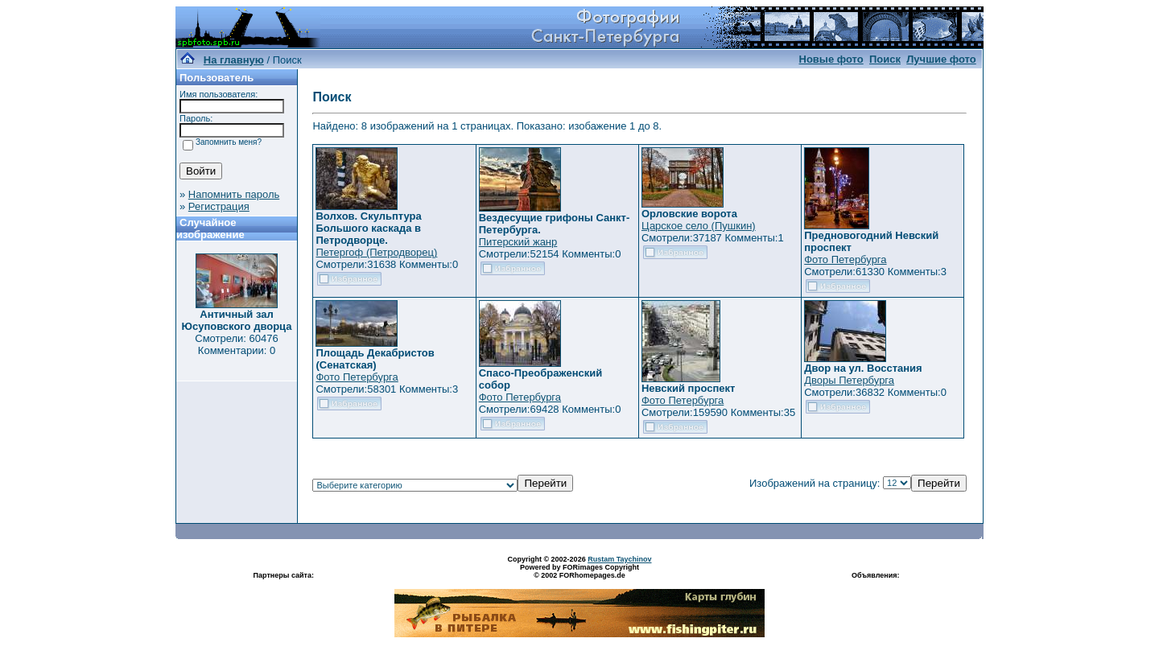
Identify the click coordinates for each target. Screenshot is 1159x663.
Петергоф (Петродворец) (376, 252)
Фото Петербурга (845, 259)
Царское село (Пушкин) (698, 226)
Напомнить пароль (233, 194)
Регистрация (219, 206)
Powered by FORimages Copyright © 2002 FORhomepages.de (579, 571)
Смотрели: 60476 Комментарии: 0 (236, 344)
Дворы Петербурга (849, 380)
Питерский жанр (518, 242)
